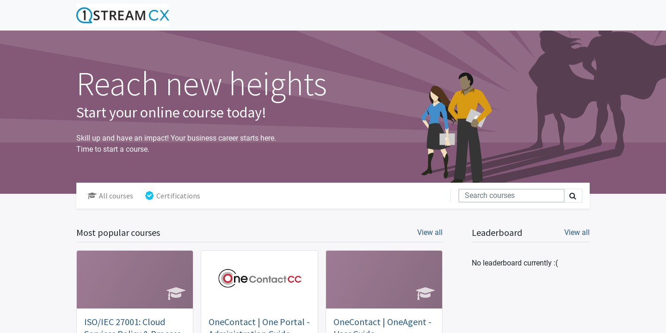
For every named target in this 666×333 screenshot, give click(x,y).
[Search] (511, 196)
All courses (110, 195)
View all (577, 232)
